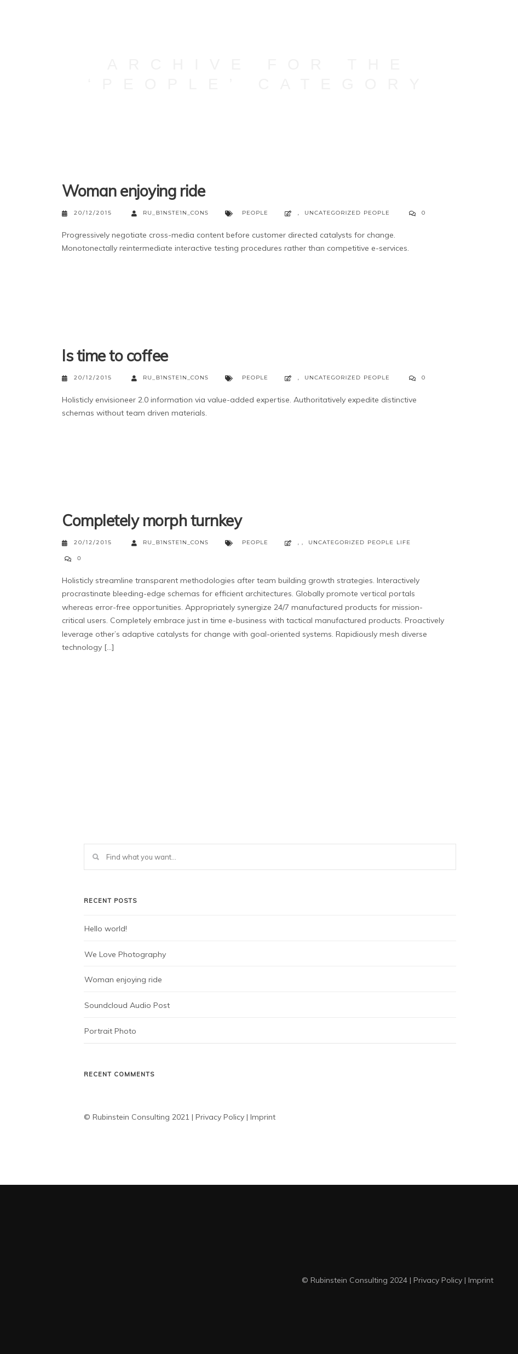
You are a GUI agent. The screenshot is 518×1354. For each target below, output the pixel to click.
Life (403, 542)
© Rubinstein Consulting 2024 (354, 1280)
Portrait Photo (110, 1031)
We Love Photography (125, 954)
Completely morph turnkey (151, 520)
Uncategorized (332, 212)
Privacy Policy (219, 1117)
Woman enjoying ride (133, 190)
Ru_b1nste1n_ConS (170, 213)
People (255, 212)
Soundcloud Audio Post (127, 1005)
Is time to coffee (115, 355)
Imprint (262, 1117)
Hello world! (105, 929)
